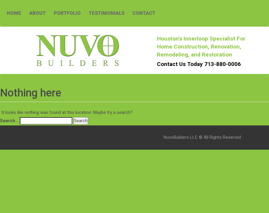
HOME (14, 13)
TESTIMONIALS (106, 13)
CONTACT (143, 13)
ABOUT (37, 13)
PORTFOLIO (67, 13)
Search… (9, 120)
